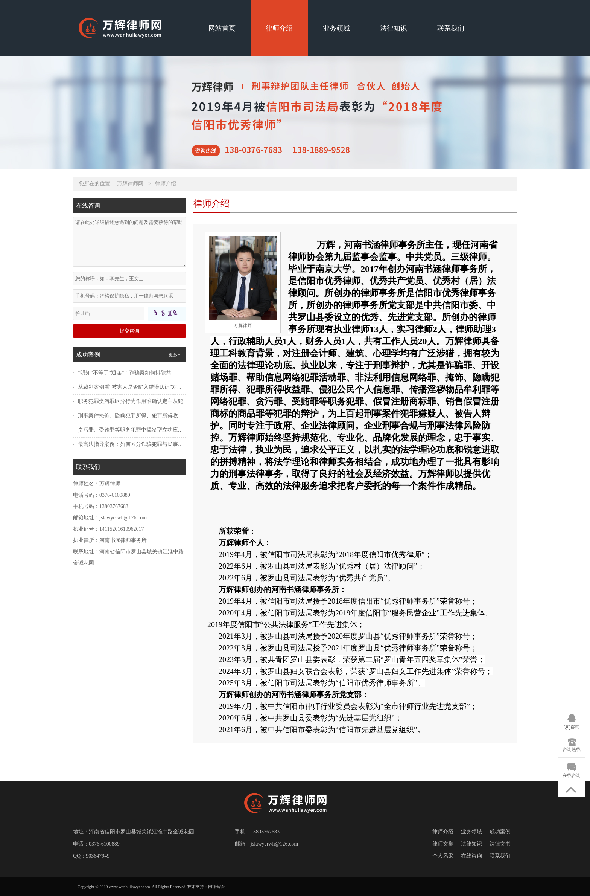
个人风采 (442, 856)
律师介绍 (279, 28)
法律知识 (393, 28)
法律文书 (500, 844)
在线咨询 (471, 856)
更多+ (174, 354)
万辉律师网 (130, 183)
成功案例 (500, 832)
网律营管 (216, 886)
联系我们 (450, 28)
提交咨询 (129, 331)
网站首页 (222, 28)
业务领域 (336, 28)
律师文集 (442, 844)
